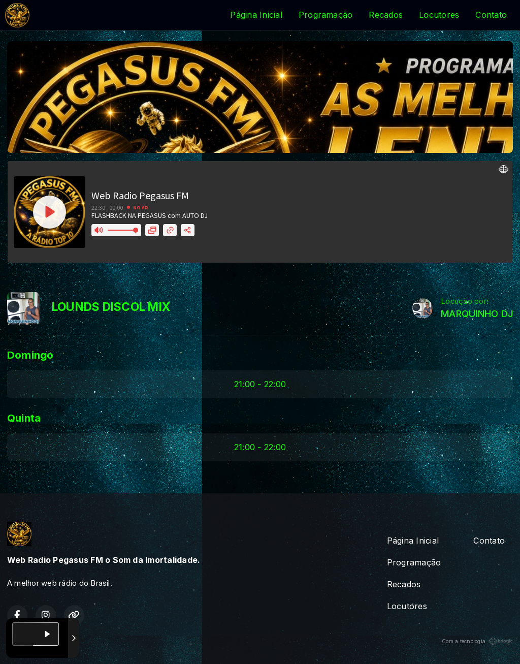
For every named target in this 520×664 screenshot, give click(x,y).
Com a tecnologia (477, 641)
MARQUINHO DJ (477, 313)
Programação (326, 15)
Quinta (24, 418)
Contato (491, 15)
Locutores (439, 15)
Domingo (30, 355)
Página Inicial (256, 15)
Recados (386, 15)
